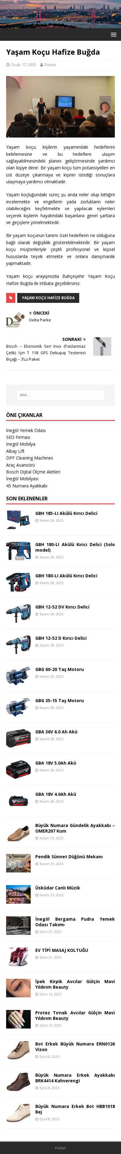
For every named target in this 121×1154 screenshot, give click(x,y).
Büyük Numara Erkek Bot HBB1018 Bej (75, 1109)
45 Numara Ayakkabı (26, 486)
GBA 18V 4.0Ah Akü (55, 794)
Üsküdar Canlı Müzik (57, 888)
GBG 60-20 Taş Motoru (59, 669)
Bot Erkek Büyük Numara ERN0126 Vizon (75, 1046)
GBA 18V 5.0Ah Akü (55, 763)
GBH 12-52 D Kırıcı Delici (61, 638)
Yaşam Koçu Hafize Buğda (48, 297)
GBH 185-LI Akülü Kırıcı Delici (66, 513)
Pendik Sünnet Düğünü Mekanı (69, 856)
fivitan (50, 64)
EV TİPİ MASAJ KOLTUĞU (61, 950)
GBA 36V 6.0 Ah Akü (56, 732)
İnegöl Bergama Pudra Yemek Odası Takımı (75, 921)
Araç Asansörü (20, 465)
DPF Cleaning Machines (29, 458)
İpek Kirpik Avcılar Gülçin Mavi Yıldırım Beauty (75, 984)
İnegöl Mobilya (20, 444)
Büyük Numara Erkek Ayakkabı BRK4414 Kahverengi (75, 1078)
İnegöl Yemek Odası (26, 430)
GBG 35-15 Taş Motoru (59, 700)
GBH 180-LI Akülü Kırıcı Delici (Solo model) (75, 547)
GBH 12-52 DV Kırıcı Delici (62, 607)
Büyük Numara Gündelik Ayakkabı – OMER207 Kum (75, 828)
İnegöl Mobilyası (22, 479)
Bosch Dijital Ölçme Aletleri (33, 472)
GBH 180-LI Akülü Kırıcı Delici (66, 576)
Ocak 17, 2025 (23, 64)
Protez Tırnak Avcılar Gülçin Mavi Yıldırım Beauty (75, 1015)
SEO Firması (18, 437)
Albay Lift (15, 451)
